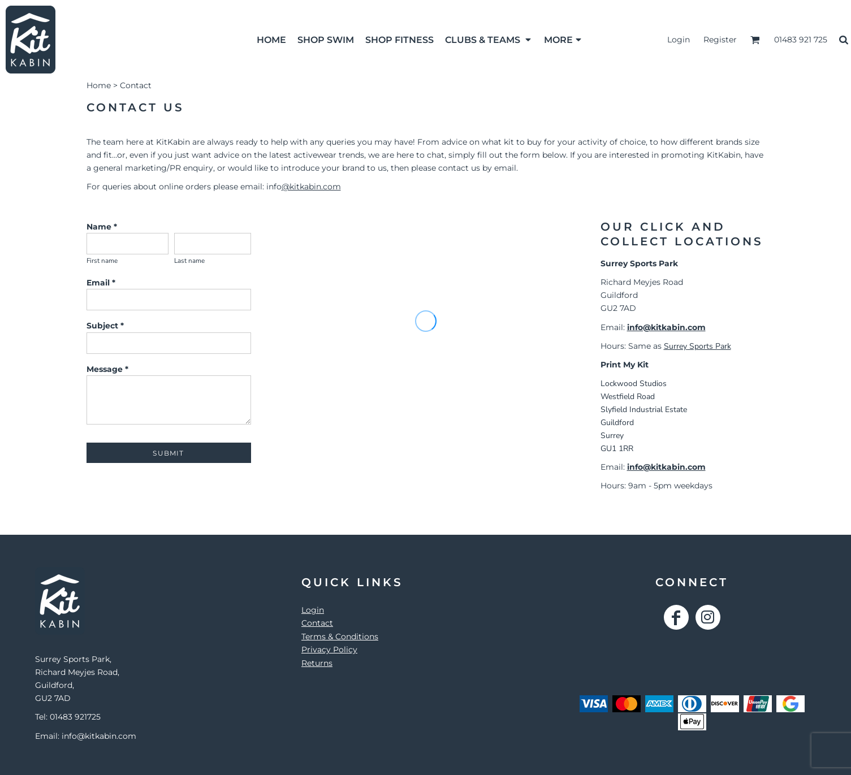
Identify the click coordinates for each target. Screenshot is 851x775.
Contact (317, 623)
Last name (189, 260)
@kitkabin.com (311, 186)
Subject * (105, 326)
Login (678, 39)
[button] (488, 40)
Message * (107, 369)
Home (99, 85)
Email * (101, 283)
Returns (316, 663)
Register (720, 39)
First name (102, 260)
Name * (102, 227)
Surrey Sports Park (697, 346)
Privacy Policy (329, 649)
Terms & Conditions (339, 636)
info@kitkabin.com (666, 327)
